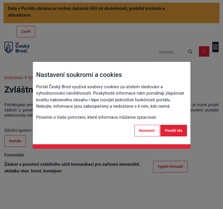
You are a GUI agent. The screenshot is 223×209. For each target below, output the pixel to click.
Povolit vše (173, 131)
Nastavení (147, 131)
